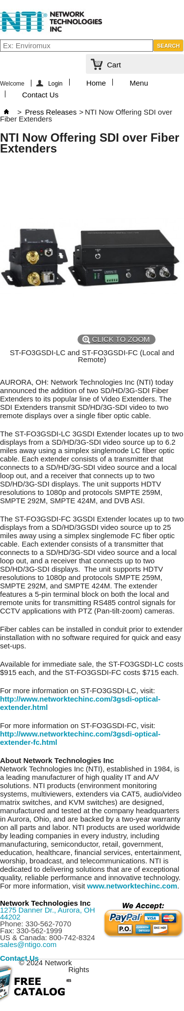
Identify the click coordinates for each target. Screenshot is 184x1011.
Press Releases (51, 112)
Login (55, 83)
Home (96, 82)
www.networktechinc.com (132, 886)
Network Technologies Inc (45, 903)
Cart (114, 65)
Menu (139, 82)
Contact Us (40, 94)
